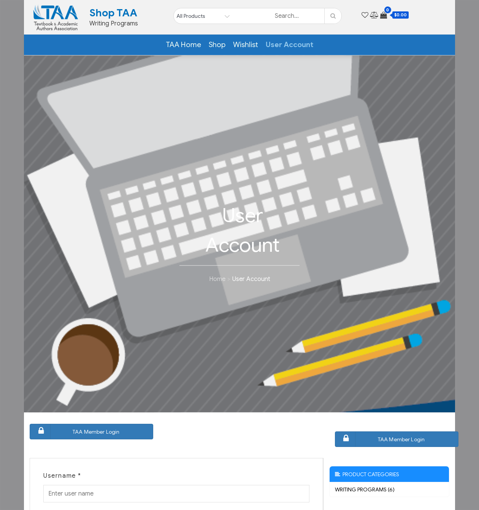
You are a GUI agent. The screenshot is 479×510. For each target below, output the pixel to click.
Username (62, 476)
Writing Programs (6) (365, 489)
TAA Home (183, 44)
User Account (289, 44)
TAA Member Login (75, 431)
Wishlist (245, 44)
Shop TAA (113, 12)
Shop (217, 44)
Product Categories (367, 474)
